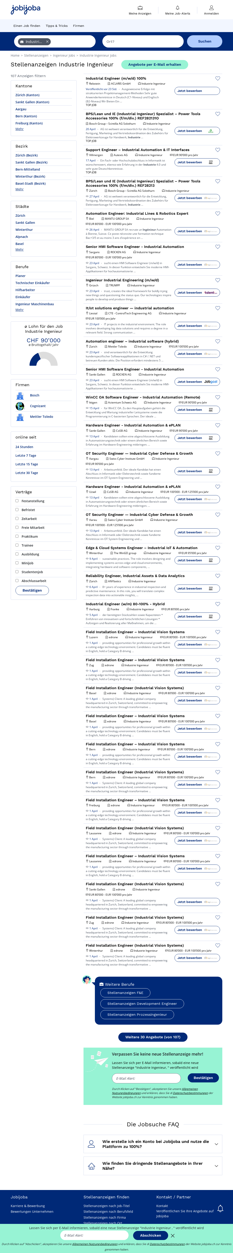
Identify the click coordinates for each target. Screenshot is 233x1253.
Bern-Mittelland (27, 169)
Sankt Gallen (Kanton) (32, 102)
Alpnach (21, 236)
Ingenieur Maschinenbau (34, 304)
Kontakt (162, 1206)
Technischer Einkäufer (32, 283)
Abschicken (150, 1235)
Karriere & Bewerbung (28, 1206)
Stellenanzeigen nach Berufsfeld (108, 1211)
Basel (19, 244)
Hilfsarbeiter (25, 290)
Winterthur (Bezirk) (30, 176)
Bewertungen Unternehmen (32, 1211)
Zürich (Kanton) (27, 95)
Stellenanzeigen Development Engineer (142, 1003)
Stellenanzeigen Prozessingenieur (137, 1014)
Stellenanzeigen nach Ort (103, 1223)
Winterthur (24, 229)
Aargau (20, 109)
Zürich (20, 215)
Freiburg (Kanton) (29, 123)
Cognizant (30, 406)
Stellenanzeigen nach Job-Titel (107, 1206)
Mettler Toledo (34, 416)
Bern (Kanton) (26, 116)
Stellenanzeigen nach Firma (105, 1217)
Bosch (27, 395)
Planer (20, 276)
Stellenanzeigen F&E (125, 993)
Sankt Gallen (25, 222)
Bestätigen (32, 590)
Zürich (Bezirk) (26, 155)
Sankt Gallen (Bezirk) (31, 162)
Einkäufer (22, 297)
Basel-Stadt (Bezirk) (30, 183)
